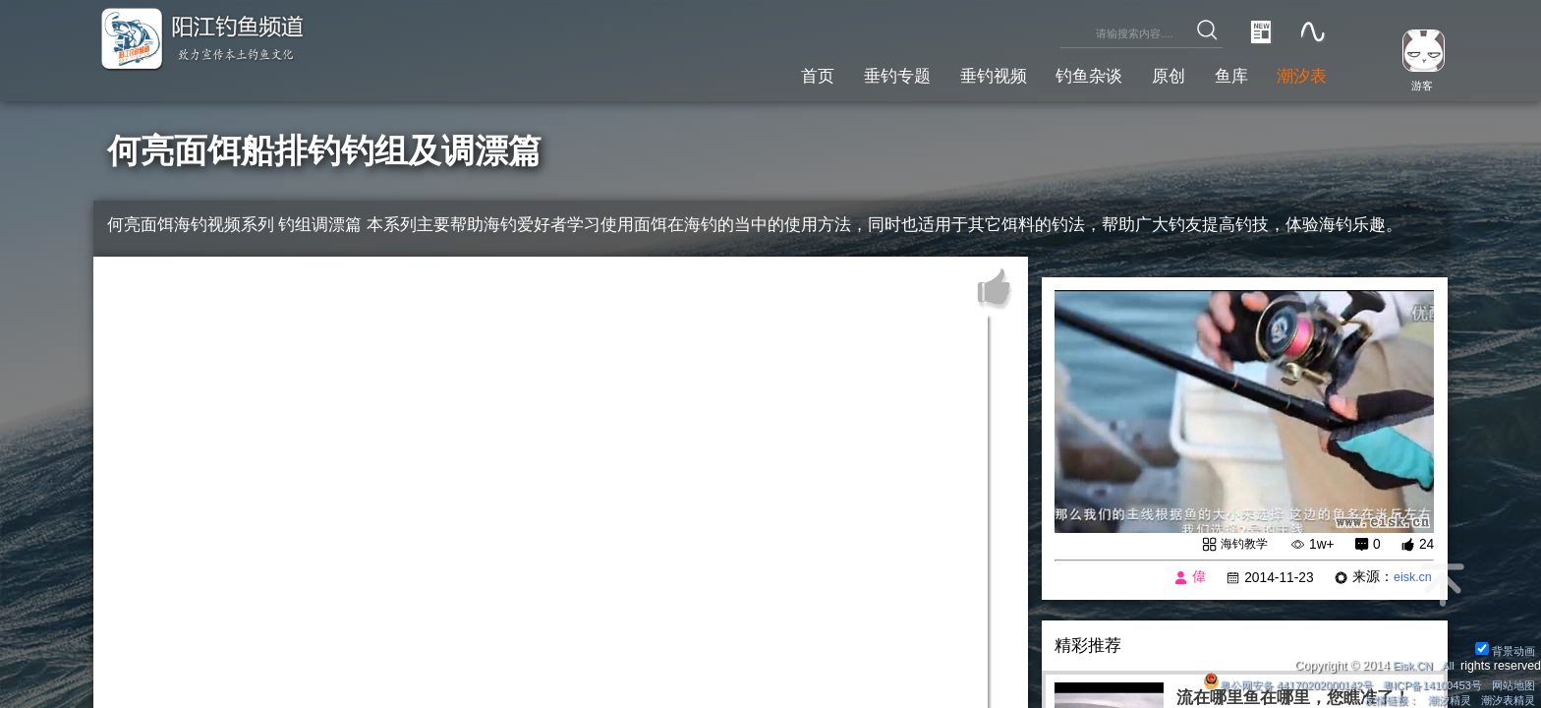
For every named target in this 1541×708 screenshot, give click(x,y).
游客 (1415, 84)
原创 (1150, 73)
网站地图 (1510, 682)
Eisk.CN (1408, 663)
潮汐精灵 (1441, 699)
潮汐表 (1298, 73)
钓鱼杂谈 (1062, 73)
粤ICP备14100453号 (1422, 682)
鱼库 (1219, 73)
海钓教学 (1240, 544)
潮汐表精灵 (1504, 699)
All (1447, 663)
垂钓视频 (956, 73)
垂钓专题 (849, 73)
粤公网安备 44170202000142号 (1265, 682)
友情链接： (1377, 699)
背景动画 (1502, 647)
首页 (761, 73)
